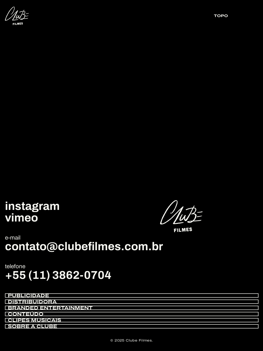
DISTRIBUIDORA (32, 301)
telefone (15, 266)
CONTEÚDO (25, 314)
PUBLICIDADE (28, 295)
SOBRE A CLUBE (32, 326)
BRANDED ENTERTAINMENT (50, 307)
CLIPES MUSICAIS (34, 320)
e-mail (12, 238)
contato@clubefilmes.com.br (84, 246)
